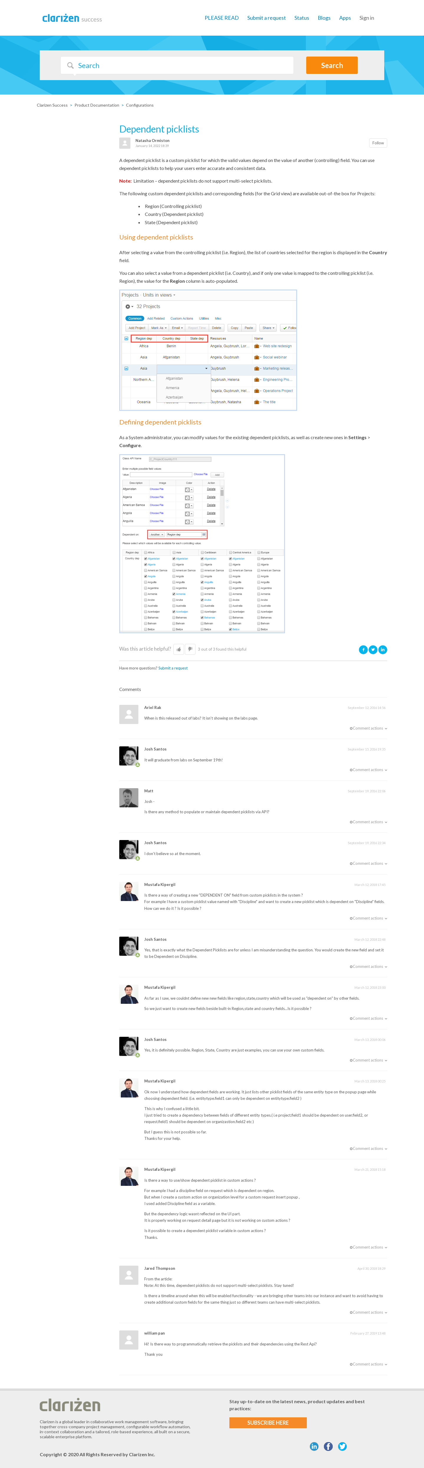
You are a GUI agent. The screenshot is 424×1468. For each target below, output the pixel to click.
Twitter (373, 649)
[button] (178, 649)
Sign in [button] (367, 17)
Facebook (363, 649)
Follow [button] (378, 142)
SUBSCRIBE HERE (268, 1422)
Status (301, 17)
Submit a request (266, 17)
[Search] (177, 65)
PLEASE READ (222, 17)
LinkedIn (382, 649)
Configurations (140, 105)
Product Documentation (96, 105)
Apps (345, 17)
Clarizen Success (52, 105)
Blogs (324, 17)
